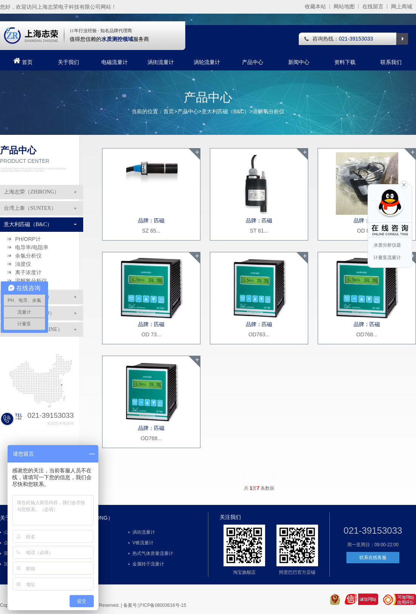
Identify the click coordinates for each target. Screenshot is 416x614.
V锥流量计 (143, 542)
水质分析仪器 (387, 245)
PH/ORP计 (28, 239)
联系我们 (391, 62)
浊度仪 (23, 264)
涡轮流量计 (207, 62)
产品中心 (252, 62)
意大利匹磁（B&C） (226, 111)
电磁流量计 (114, 62)
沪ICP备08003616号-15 (162, 605)
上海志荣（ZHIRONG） (31, 192)
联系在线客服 (373, 557)
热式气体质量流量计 (152, 553)
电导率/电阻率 (31, 247)
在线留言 (372, 6)
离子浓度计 (28, 272)
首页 (22, 61)
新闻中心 (298, 62)
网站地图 (344, 6)
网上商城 (401, 6)
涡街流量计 (160, 62)
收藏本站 (315, 6)
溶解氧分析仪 (268, 111)
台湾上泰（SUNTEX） (30, 208)
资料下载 (344, 62)
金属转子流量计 (148, 564)
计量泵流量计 (387, 257)
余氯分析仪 (28, 256)
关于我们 (68, 62)
